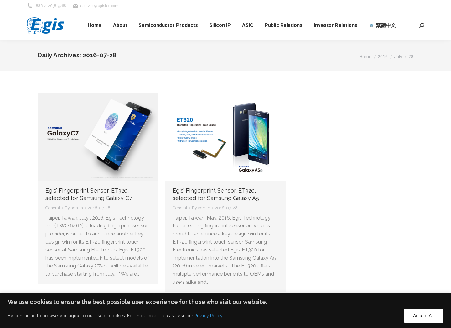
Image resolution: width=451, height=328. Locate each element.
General (52, 207)
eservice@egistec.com (95, 5)
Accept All (423, 315)
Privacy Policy (208, 315)
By (74, 207)
